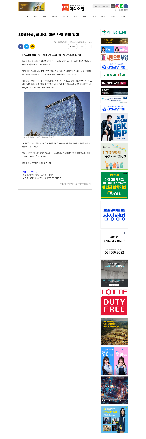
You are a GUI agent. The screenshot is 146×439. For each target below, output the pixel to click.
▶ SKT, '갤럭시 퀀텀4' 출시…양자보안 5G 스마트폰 (42, 178)
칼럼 (75, 16)
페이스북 (20, 46)
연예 (103, 16)
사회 (94, 16)
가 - (88, 47)
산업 (45, 16)
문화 (123, 16)
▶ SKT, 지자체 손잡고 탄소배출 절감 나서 (38, 175)
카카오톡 (32, 46)
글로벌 (65, 16)
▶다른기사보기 (45, 163)
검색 (112, 6)
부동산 (55, 16)
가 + (80, 46)
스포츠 (113, 16)
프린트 (72, 46)
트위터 (26, 46)
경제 (35, 16)
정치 (85, 16)
